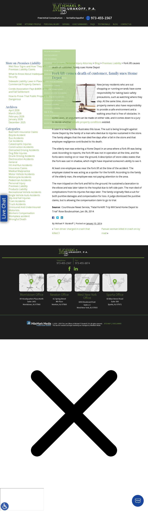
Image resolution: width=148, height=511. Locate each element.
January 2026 (16, 119)
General (13, 162)
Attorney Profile (33, 24)
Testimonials (104, 24)
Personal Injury (51, 24)
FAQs (92, 24)
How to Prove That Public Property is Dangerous (29, 98)
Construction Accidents (21, 147)
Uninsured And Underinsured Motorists (24, 209)
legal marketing (74, 325)
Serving (66, 24)
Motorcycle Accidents (20, 177)
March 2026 (15, 113)
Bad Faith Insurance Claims (23, 132)
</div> (22, 499)
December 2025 (17, 122)
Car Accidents (16, 141)
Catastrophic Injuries (20, 144)
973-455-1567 (101, 18)
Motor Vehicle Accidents (22, 174)
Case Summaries (79, 24)
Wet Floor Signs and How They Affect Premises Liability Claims (29, 68)
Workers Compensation (22, 213)
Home (19, 24)
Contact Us (126, 24)
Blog (115, 24)
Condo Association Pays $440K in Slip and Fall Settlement (29, 90)
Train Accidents (17, 201)
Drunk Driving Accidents (22, 156)
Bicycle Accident (17, 135)
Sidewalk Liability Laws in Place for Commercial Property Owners (27, 83)
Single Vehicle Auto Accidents (24, 195)
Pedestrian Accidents (20, 180)
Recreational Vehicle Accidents (25, 192)
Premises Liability (111, 63)
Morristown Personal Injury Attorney (72, 63)
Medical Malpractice (19, 171)
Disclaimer (116, 323)
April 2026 (14, 110)
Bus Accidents (16, 138)
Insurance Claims (18, 168)
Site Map (107, 323)
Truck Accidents (17, 204)
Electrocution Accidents (21, 159)
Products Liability (18, 189)
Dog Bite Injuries (18, 153)
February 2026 (16, 116)
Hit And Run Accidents (20, 165)
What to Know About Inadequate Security (26, 75)
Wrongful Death (17, 219)
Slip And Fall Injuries (19, 198)
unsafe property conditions (87, 122)
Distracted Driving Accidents (24, 150)
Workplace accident (19, 216)
